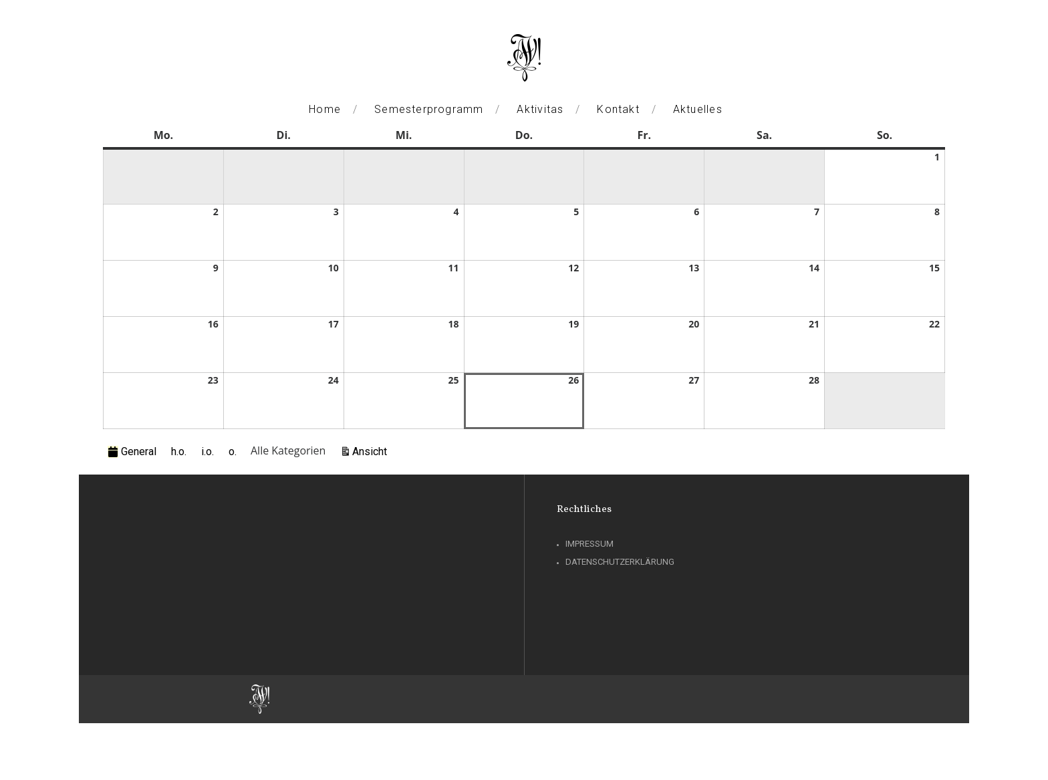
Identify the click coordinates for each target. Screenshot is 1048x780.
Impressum (589, 544)
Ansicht (371, 450)
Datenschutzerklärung (619, 562)
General (132, 451)
